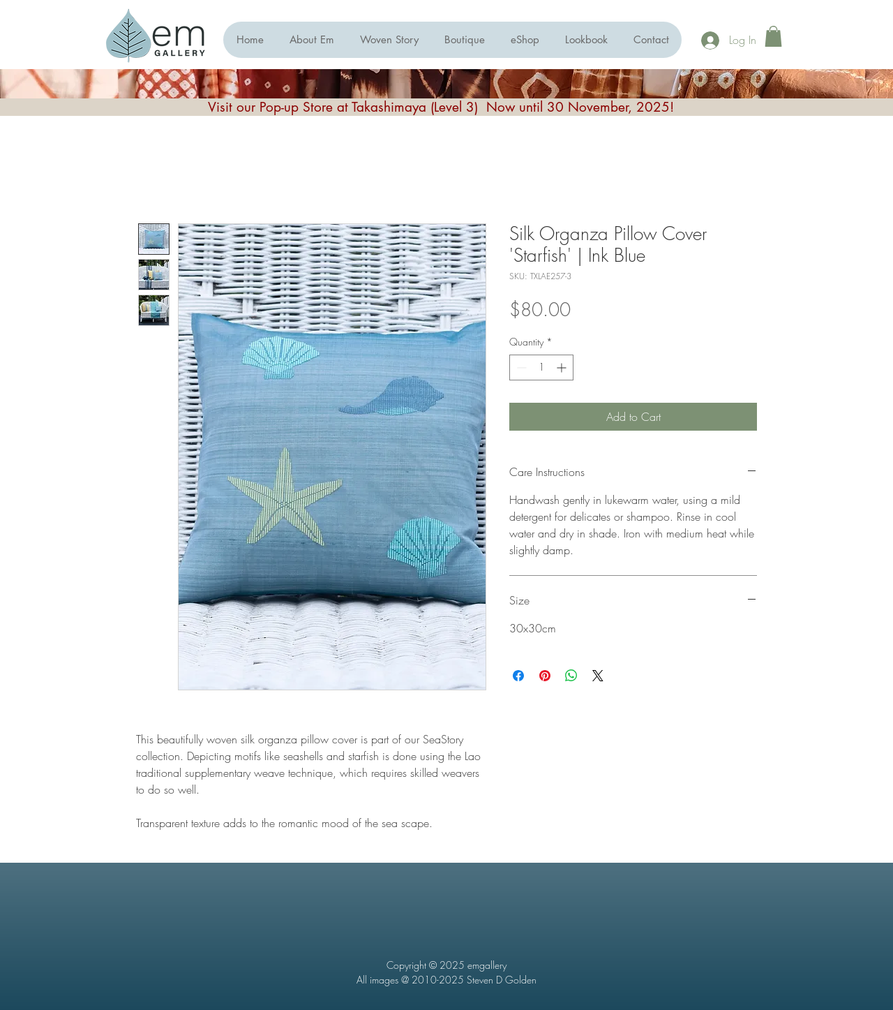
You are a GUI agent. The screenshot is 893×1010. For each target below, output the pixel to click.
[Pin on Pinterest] (544, 675)
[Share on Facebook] (518, 675)
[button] (524, 40)
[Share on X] (598, 675)
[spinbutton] (541, 367)
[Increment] (562, 367)
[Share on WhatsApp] (571, 675)
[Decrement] (520, 367)
